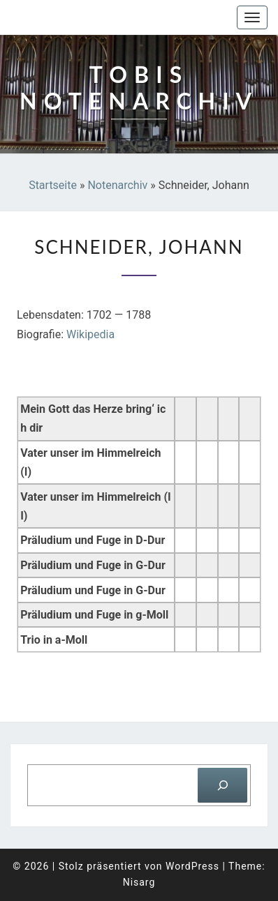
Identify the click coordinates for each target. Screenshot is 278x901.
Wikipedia (90, 334)
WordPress (192, 866)
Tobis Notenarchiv (79, 17)
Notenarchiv (117, 185)
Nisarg (139, 882)
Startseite (53, 185)
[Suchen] (222, 785)
